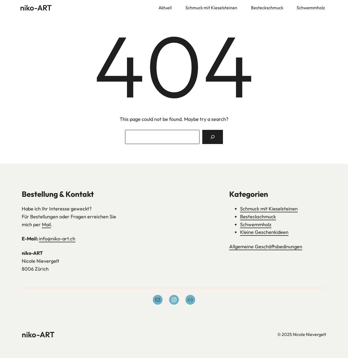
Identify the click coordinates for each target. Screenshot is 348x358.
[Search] (212, 137)
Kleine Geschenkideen (264, 232)
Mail (46, 224)
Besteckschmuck (258, 216)
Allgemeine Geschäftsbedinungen (265, 246)
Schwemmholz (255, 224)
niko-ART (38, 334)
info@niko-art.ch (57, 238)
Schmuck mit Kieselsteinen (269, 209)
